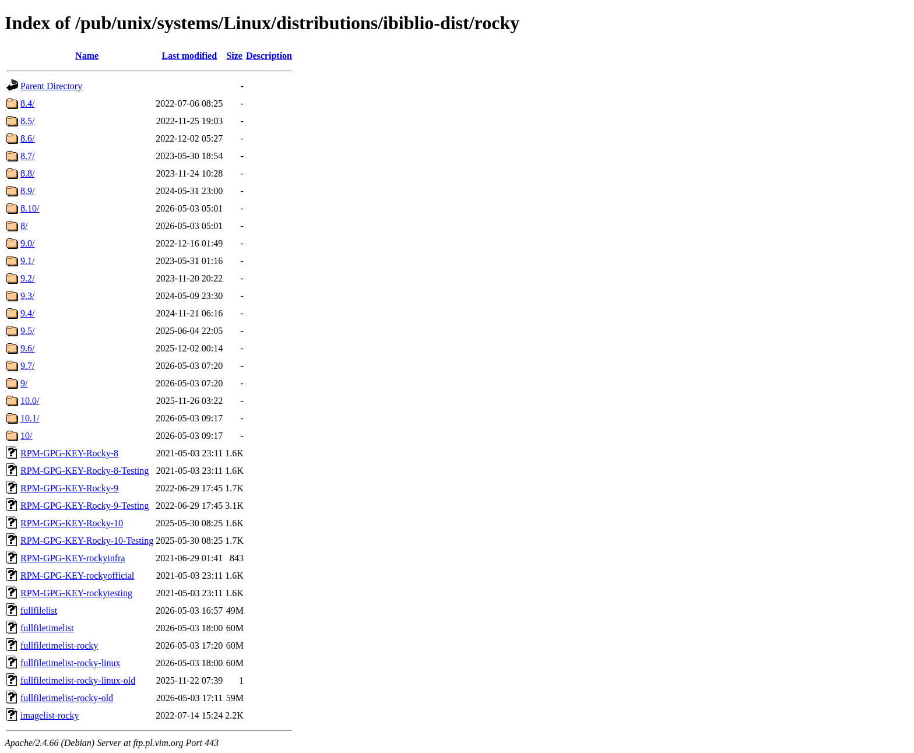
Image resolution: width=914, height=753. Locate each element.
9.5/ (27, 331)
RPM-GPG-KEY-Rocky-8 (69, 453)
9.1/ (27, 261)
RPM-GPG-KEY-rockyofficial (77, 575)
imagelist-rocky (49, 715)
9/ (23, 383)
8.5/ (27, 121)
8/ (23, 226)
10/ (26, 436)
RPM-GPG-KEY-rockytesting (76, 593)
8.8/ (27, 173)
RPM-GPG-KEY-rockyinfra (72, 558)
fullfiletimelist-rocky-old (66, 698)
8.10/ (29, 208)
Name (87, 56)
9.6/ (27, 348)
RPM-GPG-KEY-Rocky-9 (69, 488)
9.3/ (27, 296)
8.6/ (27, 138)
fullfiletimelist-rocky (59, 645)
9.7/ (27, 366)
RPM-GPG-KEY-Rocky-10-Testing (86, 541)
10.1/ (29, 418)
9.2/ (27, 278)
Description (269, 56)
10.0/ (29, 401)
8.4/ (27, 103)
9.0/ (27, 243)
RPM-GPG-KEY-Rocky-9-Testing (84, 506)
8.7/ (27, 156)
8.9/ (27, 191)
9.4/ (27, 313)
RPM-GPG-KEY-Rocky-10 (71, 523)
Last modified (189, 56)
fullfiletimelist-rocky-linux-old (77, 680)
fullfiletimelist (47, 628)
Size (234, 56)
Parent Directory (51, 86)
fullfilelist (38, 610)
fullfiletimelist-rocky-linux (70, 663)
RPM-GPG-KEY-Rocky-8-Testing (84, 471)
